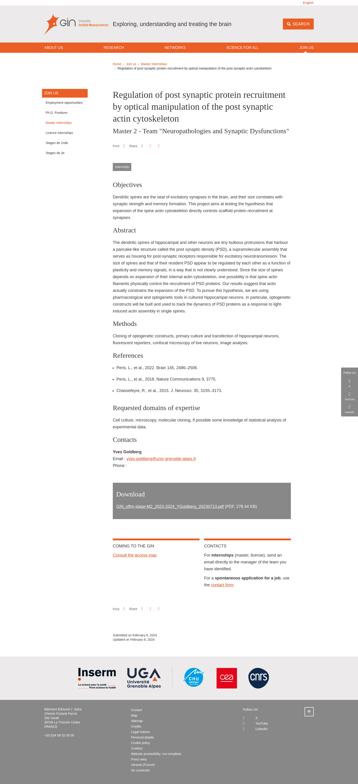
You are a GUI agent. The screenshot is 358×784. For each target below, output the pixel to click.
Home (117, 64)
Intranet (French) (143, 765)
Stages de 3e (55, 153)
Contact (136, 710)
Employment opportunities (64, 102)
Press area (139, 759)
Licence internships (59, 133)
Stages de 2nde (57, 143)
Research (114, 48)
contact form (222, 585)
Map (134, 715)
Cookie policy (140, 743)
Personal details (142, 737)
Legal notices (140, 732)
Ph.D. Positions (57, 113)
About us (53, 48)
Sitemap (137, 721)
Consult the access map (135, 555)
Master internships (154, 64)
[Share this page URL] (158, 146)
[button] (142, 146)
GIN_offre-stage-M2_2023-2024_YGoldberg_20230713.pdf (170, 506)
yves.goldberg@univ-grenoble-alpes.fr (161, 458)
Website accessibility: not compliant (156, 754)
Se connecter (140, 770)
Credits (136, 726)
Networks (175, 48)
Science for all (242, 48)
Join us (306, 48)
